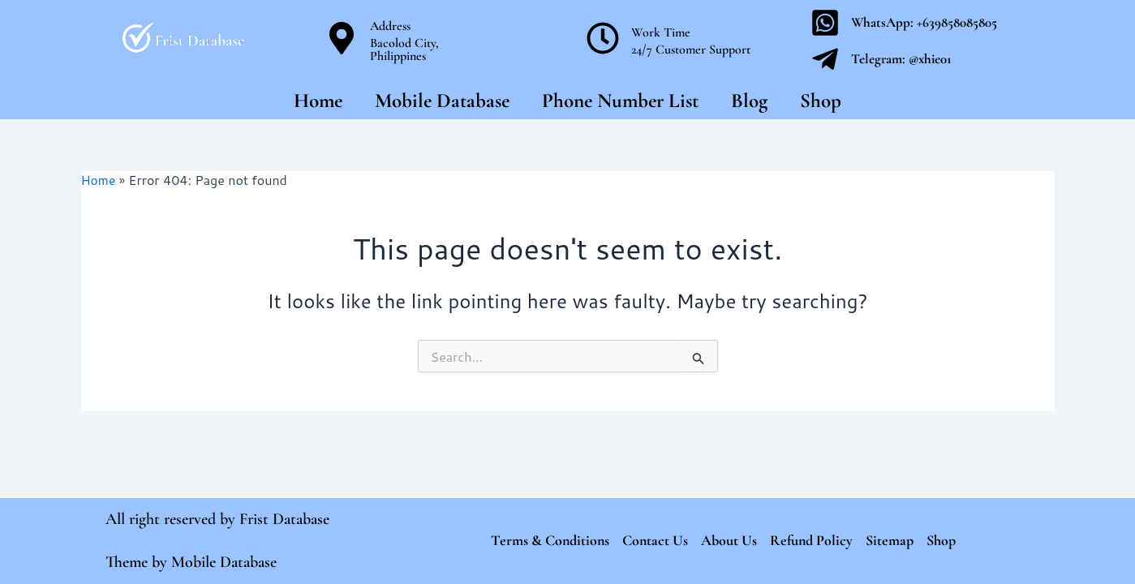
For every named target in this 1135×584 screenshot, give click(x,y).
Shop (820, 100)
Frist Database (284, 519)
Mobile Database (442, 100)
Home (318, 100)
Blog (749, 100)
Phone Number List (620, 100)
